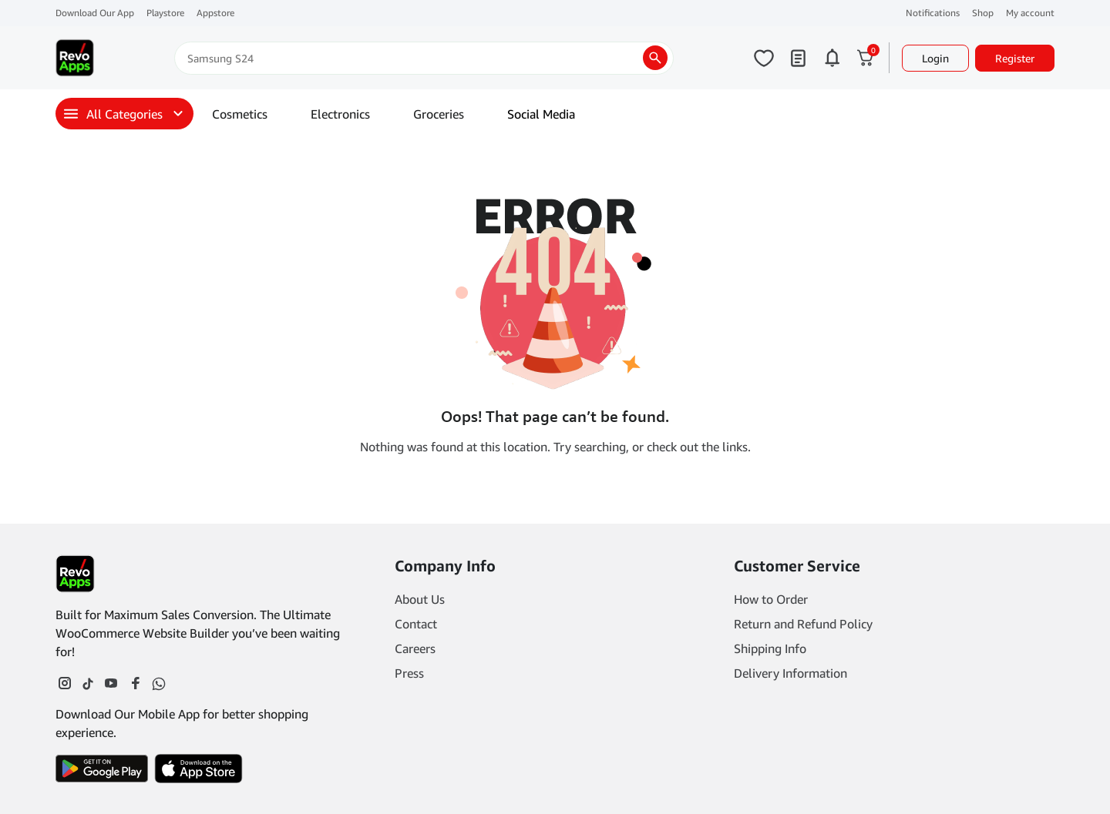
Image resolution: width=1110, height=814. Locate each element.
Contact (416, 623)
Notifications (933, 12)
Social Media (541, 114)
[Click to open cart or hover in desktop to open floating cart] (865, 58)
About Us (420, 599)
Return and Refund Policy (803, 623)
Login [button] (935, 58)
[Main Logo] (75, 58)
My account (1030, 12)
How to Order (771, 599)
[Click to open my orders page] (798, 58)
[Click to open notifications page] (832, 58)
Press (409, 673)
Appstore (215, 12)
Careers (415, 648)
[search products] (655, 57)
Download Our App (95, 12)
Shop (983, 12)
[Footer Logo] (75, 573)
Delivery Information (790, 673)
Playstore (165, 12)
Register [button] (1014, 58)
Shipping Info (770, 648)
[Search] (424, 58)
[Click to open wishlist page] (764, 58)
